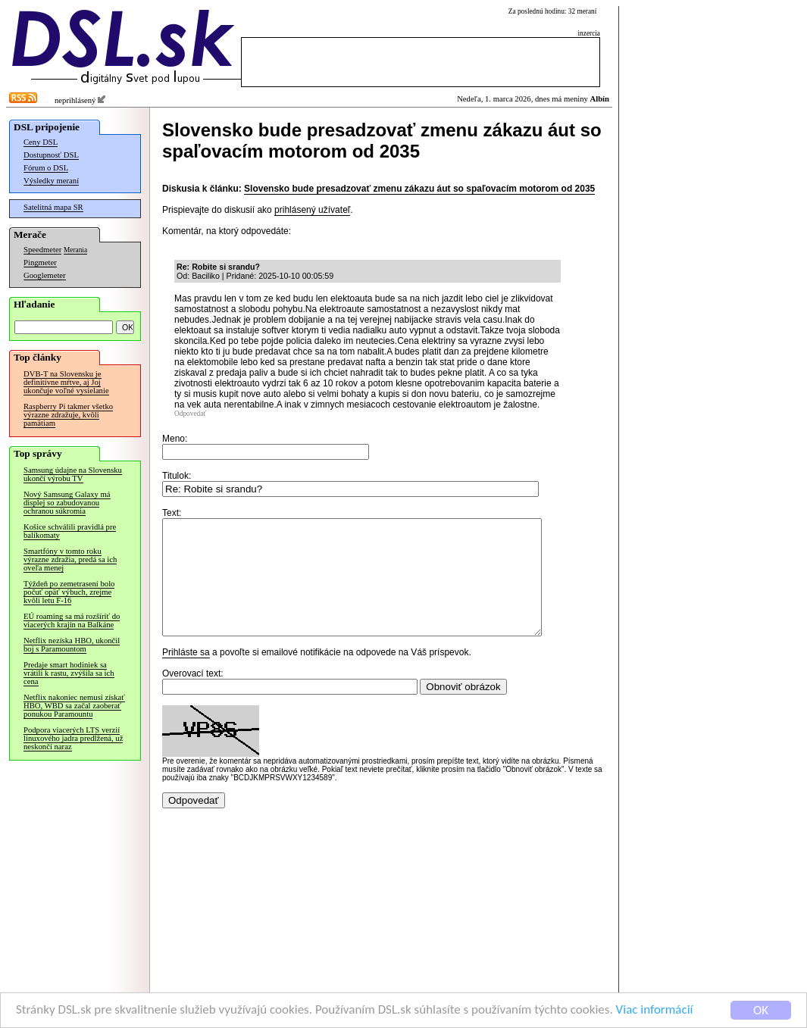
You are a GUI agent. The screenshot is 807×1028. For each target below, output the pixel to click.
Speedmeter (42, 249)
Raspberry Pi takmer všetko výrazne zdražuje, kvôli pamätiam (68, 414)
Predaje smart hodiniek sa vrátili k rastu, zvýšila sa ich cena (68, 673)
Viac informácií (654, 1010)
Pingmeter (40, 262)
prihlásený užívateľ (312, 210)
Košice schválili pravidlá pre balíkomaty (69, 531)
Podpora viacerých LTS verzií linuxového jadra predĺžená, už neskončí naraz (73, 738)
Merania (75, 250)
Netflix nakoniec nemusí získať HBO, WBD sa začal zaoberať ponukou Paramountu (74, 705)
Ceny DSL (40, 142)
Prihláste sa (186, 675)
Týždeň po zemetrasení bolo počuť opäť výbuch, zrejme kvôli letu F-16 (68, 592)
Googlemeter (44, 275)
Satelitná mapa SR (53, 207)
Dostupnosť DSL (51, 155)
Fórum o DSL (45, 168)
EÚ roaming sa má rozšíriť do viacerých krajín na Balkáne (71, 620)
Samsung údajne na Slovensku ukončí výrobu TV (72, 474)
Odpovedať (190, 413)
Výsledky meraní (51, 181)
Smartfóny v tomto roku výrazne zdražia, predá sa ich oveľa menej (70, 559)
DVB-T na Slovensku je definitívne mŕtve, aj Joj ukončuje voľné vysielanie (66, 382)
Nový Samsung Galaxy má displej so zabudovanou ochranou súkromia (67, 502)
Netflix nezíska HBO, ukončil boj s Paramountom (71, 644)
